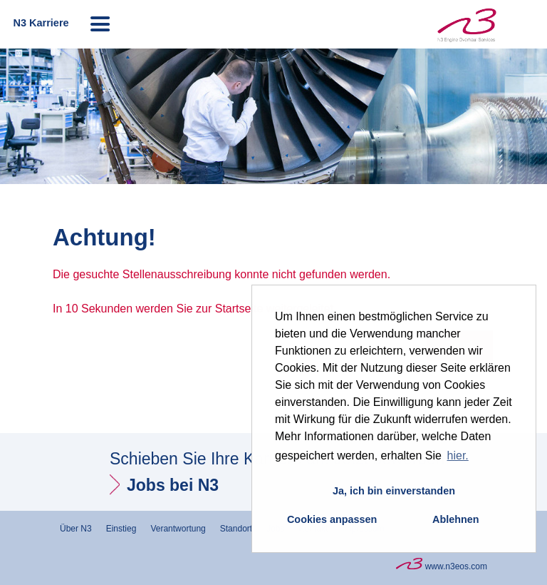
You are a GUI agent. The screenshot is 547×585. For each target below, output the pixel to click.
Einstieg (121, 529)
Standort (236, 529)
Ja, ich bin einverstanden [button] (394, 491)
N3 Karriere (40, 23)
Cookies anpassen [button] (332, 519)
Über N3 (76, 529)
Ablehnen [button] (455, 519)
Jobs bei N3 (173, 485)
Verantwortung (177, 529)
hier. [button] (458, 455)
